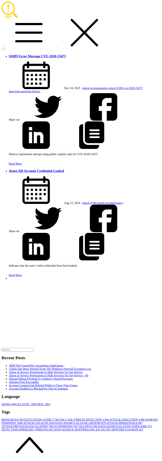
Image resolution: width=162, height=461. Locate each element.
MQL (43, 404)
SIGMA (9, 404)
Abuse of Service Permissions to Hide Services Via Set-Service (46, 372)
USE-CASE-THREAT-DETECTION (84, 419)
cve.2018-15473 (133, 88)
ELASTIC (27, 404)
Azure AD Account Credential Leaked (36, 171)
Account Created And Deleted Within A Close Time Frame (43, 385)
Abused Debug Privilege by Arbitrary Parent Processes (41, 378)
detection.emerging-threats (25, 91)
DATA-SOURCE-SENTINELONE (77, 429)
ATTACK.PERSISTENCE (124, 423)
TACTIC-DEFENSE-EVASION (121, 429)
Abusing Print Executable (24, 382)
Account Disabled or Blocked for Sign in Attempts (38, 388)
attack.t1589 (116, 88)
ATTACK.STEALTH (39, 423)
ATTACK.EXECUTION (127, 419)
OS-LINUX (88, 426)
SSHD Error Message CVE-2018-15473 (37, 56)
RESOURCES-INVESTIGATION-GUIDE (30, 419)
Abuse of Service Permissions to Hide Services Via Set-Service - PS (48, 375)
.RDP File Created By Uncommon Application (36, 365)
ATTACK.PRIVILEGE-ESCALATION (27, 426)
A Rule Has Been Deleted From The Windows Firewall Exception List (50, 368)
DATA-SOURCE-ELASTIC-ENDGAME (125, 426)
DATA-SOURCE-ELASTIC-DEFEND (80, 423)
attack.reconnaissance (96, 88)
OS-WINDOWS (65, 426)
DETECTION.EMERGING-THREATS (27, 429)
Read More (15, 163)
